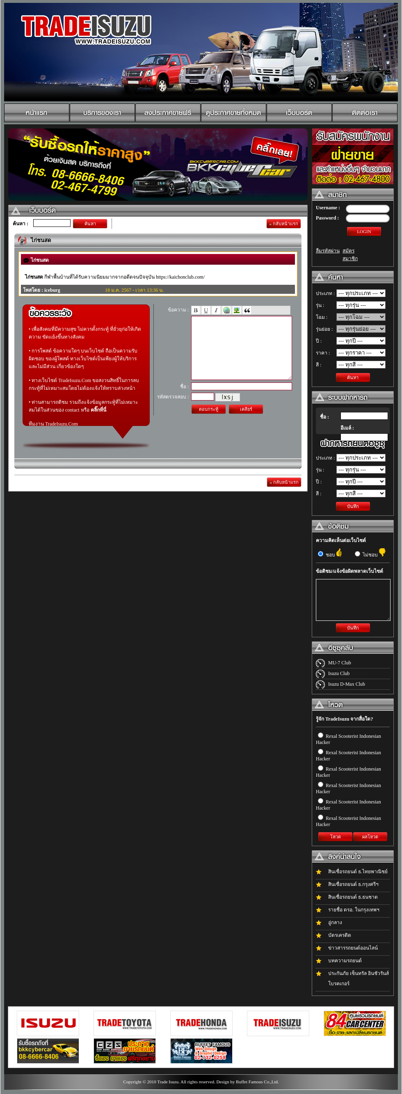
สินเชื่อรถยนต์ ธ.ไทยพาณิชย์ (358, 871)
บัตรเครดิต (339, 935)
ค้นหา (90, 223)
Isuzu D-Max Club (346, 684)
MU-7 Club (339, 663)
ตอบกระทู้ (208, 421)
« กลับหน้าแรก (283, 223)
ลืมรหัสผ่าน (328, 251)
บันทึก (353, 506)
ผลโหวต (370, 836)
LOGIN (364, 231)
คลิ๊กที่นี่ (98, 410)
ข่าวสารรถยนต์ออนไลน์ (353, 948)
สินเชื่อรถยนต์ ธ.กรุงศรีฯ (353, 884)
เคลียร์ (246, 421)
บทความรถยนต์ (345, 961)
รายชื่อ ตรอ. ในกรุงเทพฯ (353, 910)
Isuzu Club (338, 673)
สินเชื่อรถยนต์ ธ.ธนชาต (353, 897)
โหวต (335, 836)
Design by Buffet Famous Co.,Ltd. (247, 1081)
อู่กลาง (335, 922)
